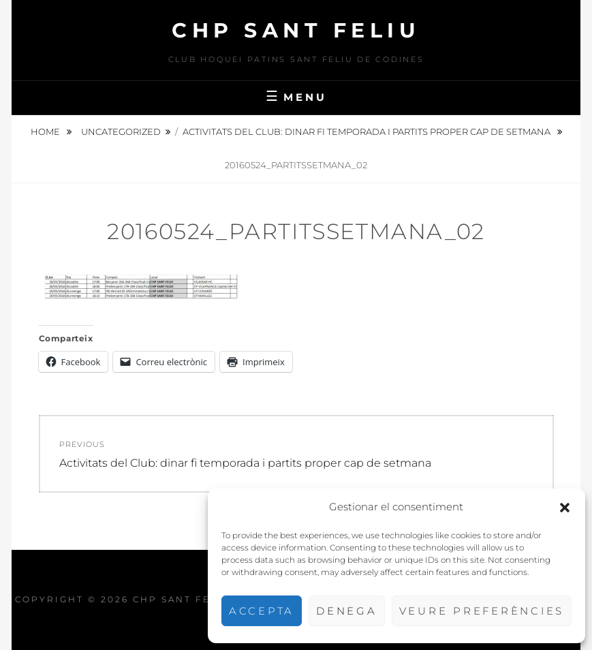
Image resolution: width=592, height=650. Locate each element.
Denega (346, 610)
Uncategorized (121, 131)
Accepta (261, 610)
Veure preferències (482, 610)
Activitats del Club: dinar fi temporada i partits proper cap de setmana (367, 131)
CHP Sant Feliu (296, 30)
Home (46, 131)
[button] (565, 507)
